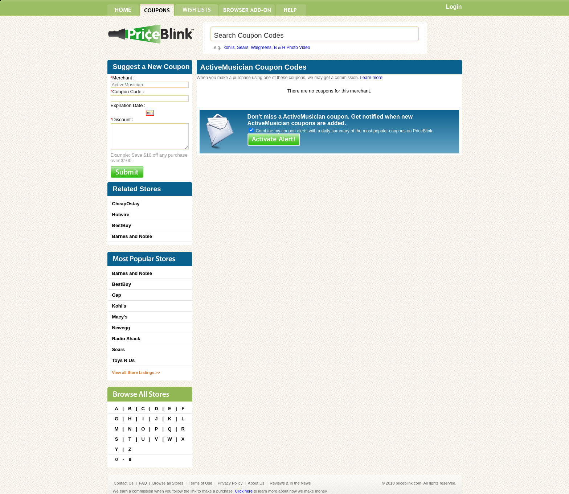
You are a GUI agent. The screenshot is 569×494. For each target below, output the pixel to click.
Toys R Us (123, 360)
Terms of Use (200, 483)
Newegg (121, 327)
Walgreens (261, 47)
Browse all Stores (168, 483)
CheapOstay (126, 203)
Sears (242, 47)
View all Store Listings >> (136, 372)
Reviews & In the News (290, 483)
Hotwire (121, 214)
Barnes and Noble (132, 236)
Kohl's (119, 306)
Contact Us (124, 483)
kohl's (229, 47)
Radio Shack (126, 338)
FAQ (143, 483)
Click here (244, 491)
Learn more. (372, 77)
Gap (116, 295)
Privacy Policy (230, 483)
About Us (256, 483)
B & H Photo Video (292, 47)
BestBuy (121, 225)
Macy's (120, 317)
